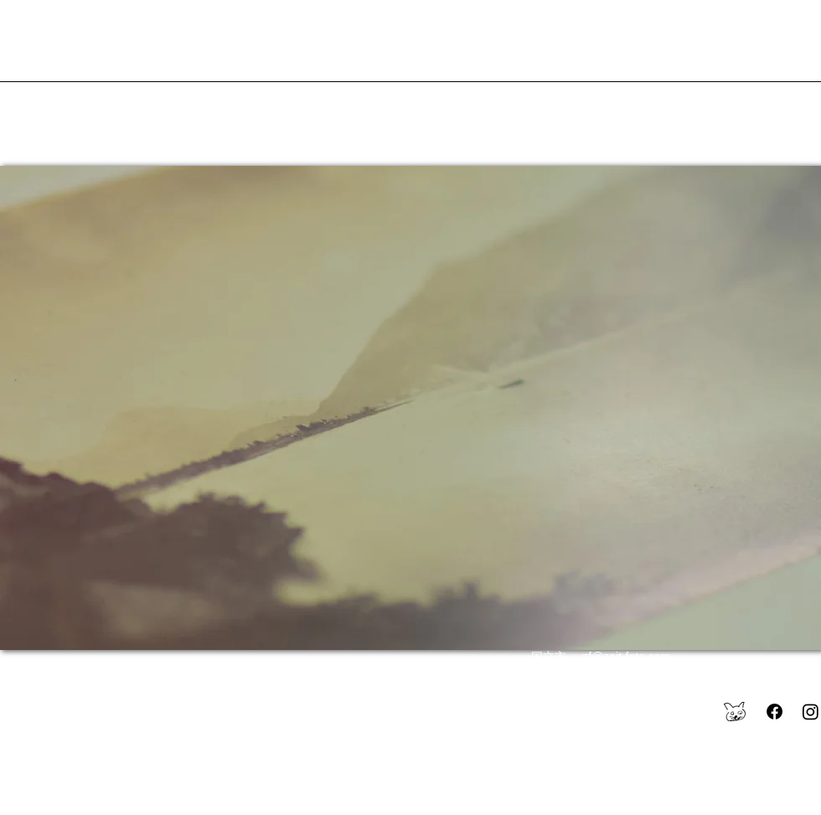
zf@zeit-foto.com (626, 656)
